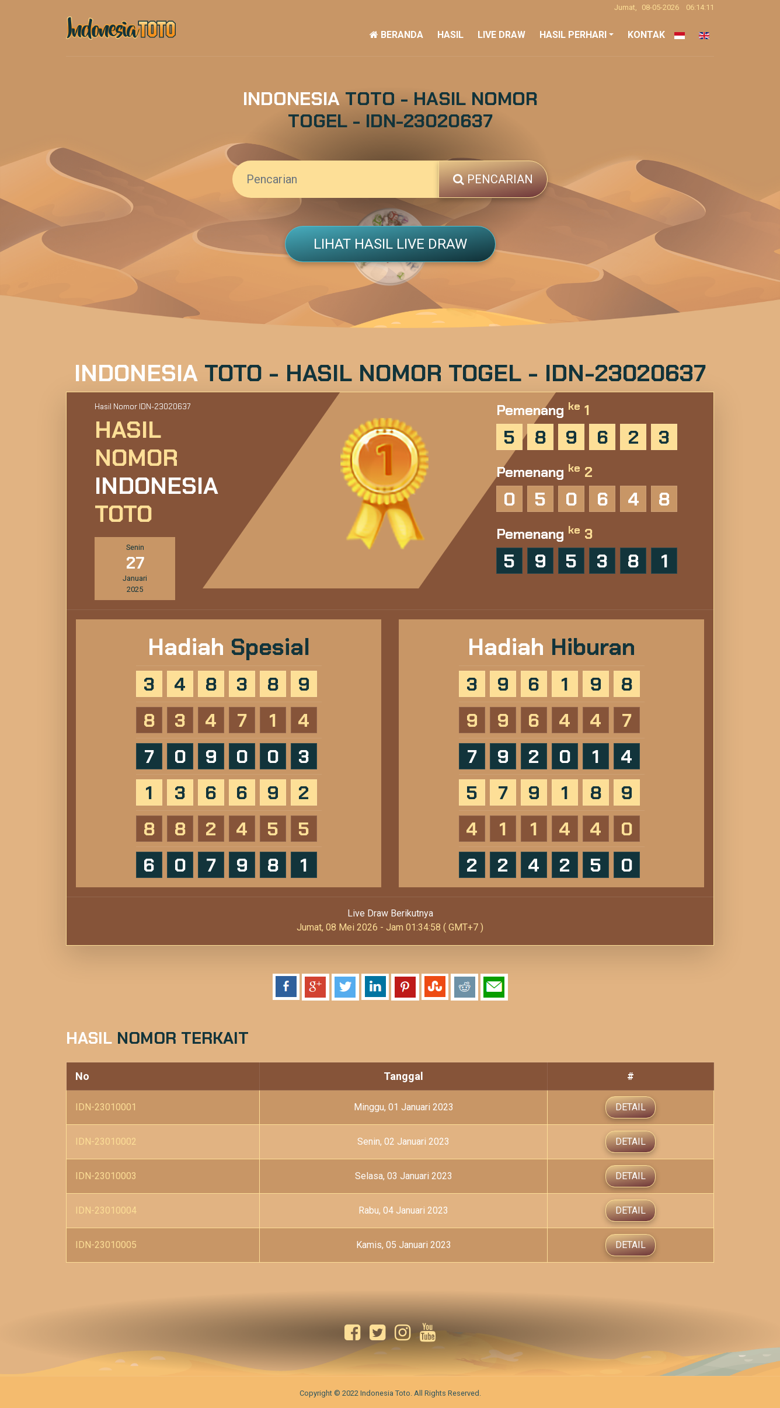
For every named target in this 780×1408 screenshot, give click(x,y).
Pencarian (493, 179)
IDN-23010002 (106, 1140)
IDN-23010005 (106, 1243)
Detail (630, 1105)
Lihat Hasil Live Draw (390, 244)
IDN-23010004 (106, 1209)
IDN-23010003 (106, 1174)
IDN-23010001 (106, 1105)
